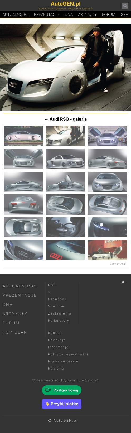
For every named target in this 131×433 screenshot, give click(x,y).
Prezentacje (47, 14)
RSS (52, 285)
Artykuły (87, 14)
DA (69, 14)
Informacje (58, 347)
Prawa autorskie (63, 361)
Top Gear (15, 332)
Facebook (57, 299)
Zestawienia (59, 313)
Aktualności (16, 14)
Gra (124, 14)
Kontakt (55, 333)
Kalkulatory (59, 320)
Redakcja (57, 340)
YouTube (56, 306)
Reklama (56, 368)
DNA (8, 304)
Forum (108, 14)
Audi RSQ (59, 119)
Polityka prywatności (68, 354)
